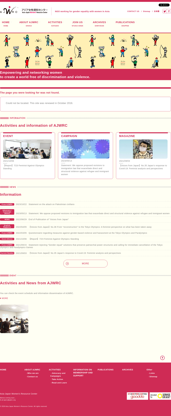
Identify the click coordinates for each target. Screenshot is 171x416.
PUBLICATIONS (125, 24)
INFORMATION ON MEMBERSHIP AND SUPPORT (83, 373)
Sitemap (146, 11)
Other (149, 370)
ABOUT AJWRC (28, 24)
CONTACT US (133, 11)
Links (152, 373)
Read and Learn (59, 383)
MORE (85, 263)
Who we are (32, 373)
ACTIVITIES (55, 24)
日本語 (156, 11)
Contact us (32, 377)
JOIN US (77, 24)
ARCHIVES (99, 24)
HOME (3, 370)
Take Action (57, 379)
